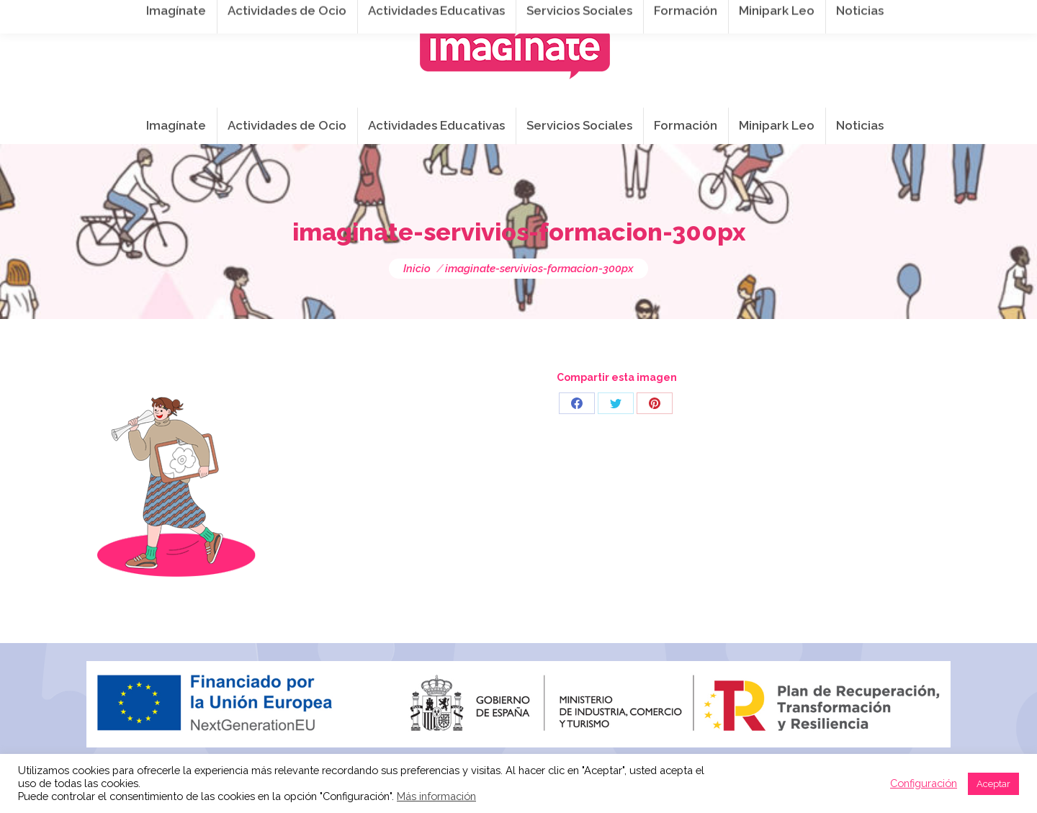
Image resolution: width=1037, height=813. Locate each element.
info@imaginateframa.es (461, 15)
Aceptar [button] (993, 783)
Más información (436, 796)
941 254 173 (337, 15)
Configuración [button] (923, 783)
